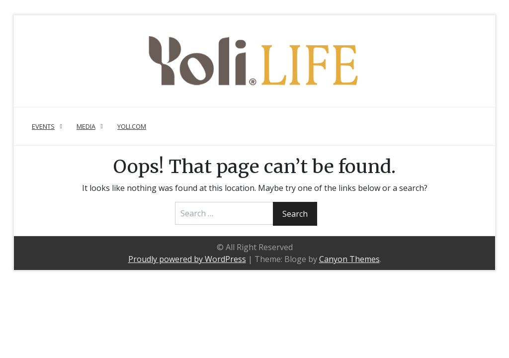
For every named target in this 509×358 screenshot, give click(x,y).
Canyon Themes (349, 259)
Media (86, 126)
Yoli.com (131, 126)
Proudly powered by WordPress (187, 259)
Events (43, 126)
